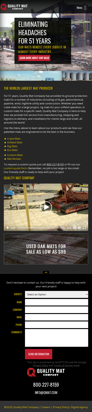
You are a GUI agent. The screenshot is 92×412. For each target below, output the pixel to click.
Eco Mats (12, 150)
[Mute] (79, 227)
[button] (46, 207)
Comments (16, 332)
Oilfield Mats (14, 142)
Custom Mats (15, 155)
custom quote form (15, 168)
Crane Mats (13, 138)
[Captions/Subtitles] (74, 227)
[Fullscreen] (84, 227)
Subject (18, 294)
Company (17, 309)
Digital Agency (79, 407)
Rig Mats (12, 146)
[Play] (7, 227)
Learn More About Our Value (34, 58)
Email (19, 317)
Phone (19, 324)
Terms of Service (63, 365)
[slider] (41, 228)
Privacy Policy (40, 365)
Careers (45, 407)
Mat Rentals (14, 158)
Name (19, 302)
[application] (46, 207)
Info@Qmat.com (46, 392)
